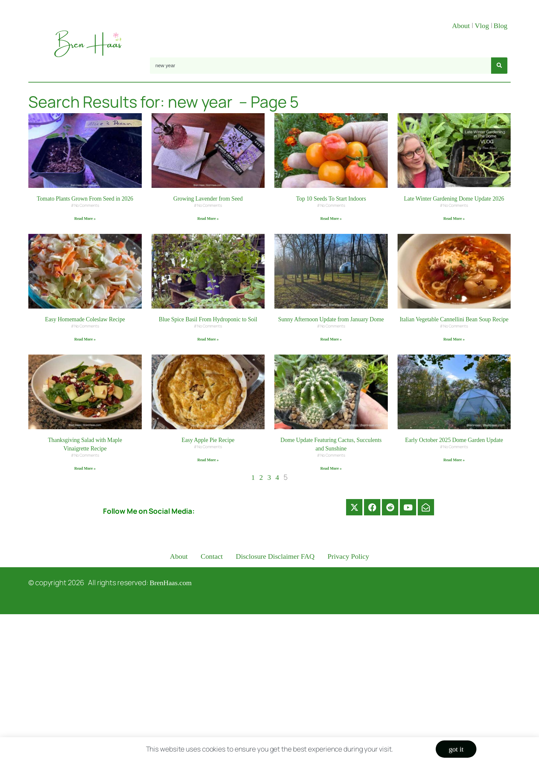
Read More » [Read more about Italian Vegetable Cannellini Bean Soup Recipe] (454, 339)
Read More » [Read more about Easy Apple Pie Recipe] (208, 460)
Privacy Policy (348, 556)
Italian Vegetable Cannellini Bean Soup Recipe (454, 319)
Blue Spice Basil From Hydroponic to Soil (208, 319)
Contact (212, 556)
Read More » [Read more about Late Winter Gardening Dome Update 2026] (454, 218)
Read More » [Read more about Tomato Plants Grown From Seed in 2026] (84, 218)
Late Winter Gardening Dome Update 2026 (454, 198)
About (462, 26)
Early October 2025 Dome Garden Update (454, 440)
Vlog (483, 26)
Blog (500, 26)
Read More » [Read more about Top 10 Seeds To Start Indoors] (331, 218)
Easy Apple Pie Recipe (208, 440)
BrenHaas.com (171, 583)
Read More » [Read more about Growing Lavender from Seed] (208, 218)
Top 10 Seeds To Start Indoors (331, 198)
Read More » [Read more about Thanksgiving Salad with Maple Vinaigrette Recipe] (84, 468)
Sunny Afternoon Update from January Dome (331, 319)
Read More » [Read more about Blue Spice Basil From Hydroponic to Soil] (208, 339)
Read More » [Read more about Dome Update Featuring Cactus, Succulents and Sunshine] (331, 468)
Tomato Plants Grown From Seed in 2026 (85, 198)
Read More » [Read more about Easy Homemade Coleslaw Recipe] (84, 339)
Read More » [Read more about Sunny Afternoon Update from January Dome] (331, 339)
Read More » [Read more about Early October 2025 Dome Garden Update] (454, 460)
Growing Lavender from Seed (208, 198)
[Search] (499, 65)
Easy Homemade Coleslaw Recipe (85, 319)
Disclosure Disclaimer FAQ (275, 556)
